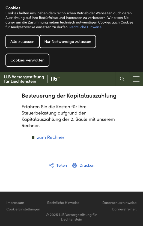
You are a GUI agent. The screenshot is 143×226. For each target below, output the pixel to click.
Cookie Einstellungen (23, 209)
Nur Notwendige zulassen (67, 41)
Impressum (15, 203)
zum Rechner (50, 137)
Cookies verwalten (27, 60)
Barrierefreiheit (124, 209)
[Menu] (136, 79)
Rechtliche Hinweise (85, 27)
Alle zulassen (22, 41)
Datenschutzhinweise (119, 203)
